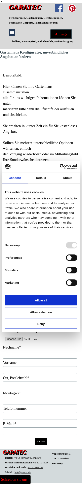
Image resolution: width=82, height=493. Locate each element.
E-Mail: (9, 424)
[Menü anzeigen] (12, 32)
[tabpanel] (41, 20)
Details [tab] (41, 177)
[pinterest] (72, 8)
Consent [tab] (15, 177)
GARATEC (25, 7)
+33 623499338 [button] (35, 467)
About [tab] (67, 177)
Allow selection (41, 312)
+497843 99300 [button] (22, 457)
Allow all (41, 300)
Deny (41, 324)
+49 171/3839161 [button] (41, 462)
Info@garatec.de (22, 472)
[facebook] (59, 8)
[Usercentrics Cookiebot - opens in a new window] (59, 166)
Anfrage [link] (61, 34)
